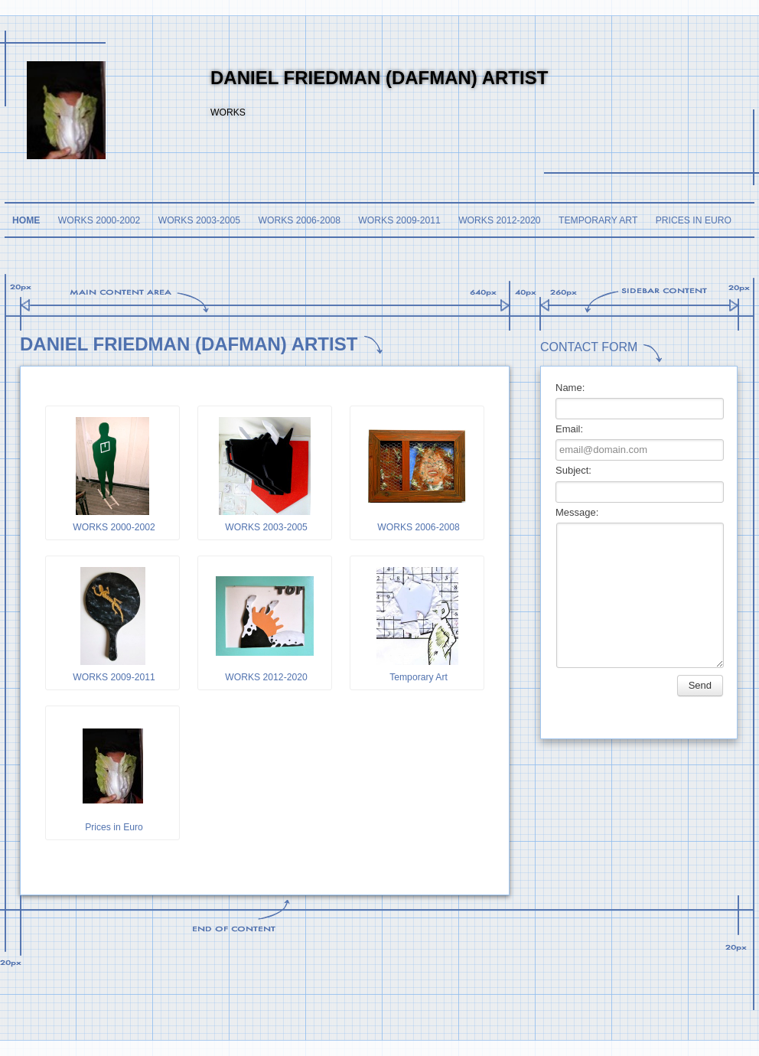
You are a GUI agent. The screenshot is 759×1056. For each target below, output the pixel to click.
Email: (569, 429)
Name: (570, 387)
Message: (576, 512)
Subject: (573, 470)
